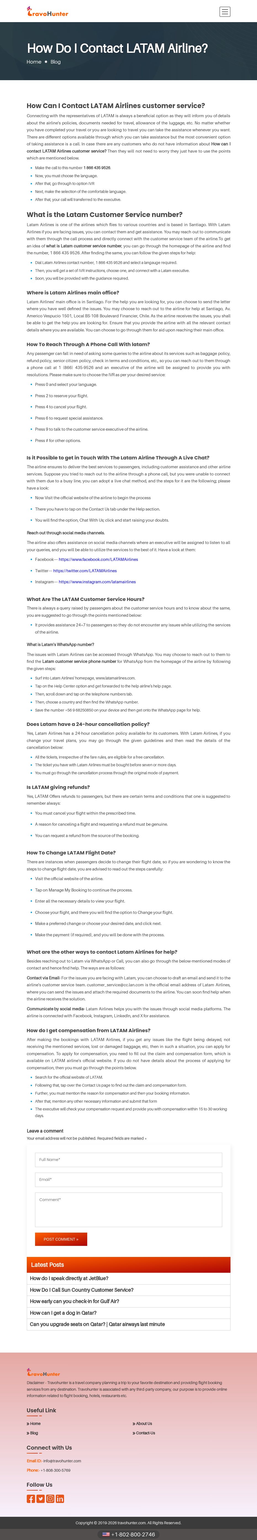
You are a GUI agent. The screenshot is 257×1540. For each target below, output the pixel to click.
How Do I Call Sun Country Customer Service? (81, 1290)
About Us (144, 1423)
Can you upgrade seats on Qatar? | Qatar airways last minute (97, 1324)
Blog (34, 1433)
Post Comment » (61, 1239)
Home (34, 62)
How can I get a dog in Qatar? (63, 1313)
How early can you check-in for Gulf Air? (74, 1301)
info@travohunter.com (62, 1460)
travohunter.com (132, 1522)
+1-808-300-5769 (55, 1470)
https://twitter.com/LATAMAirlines (85, 570)
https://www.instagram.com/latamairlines (97, 581)
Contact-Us (145, 1433)
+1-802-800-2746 (128, 1534)
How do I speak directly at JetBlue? (69, 1278)
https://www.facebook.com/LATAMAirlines (98, 559)
